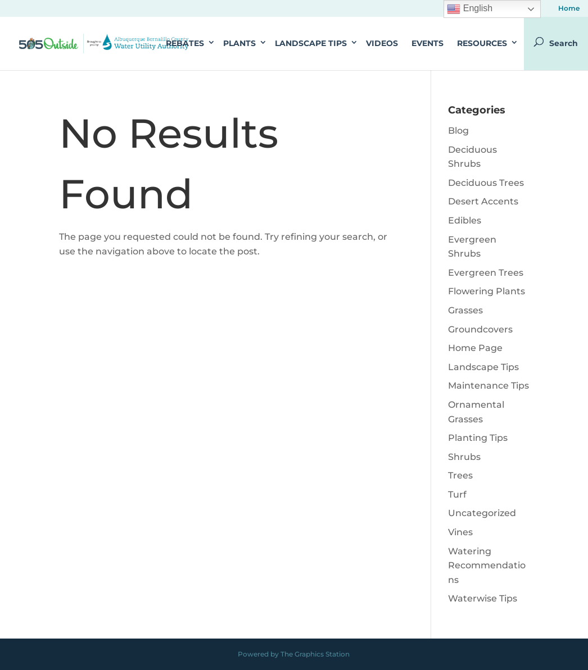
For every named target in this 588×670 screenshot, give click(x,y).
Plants (239, 43)
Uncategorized (482, 513)
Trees (460, 475)
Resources (482, 43)
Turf (457, 494)
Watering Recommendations (487, 565)
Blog (458, 130)
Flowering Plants (486, 291)
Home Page (475, 348)
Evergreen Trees (485, 272)
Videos (382, 43)
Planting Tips (478, 437)
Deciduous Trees (486, 182)
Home (569, 8)
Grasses (465, 310)
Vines (460, 532)
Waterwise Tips (482, 598)
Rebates (185, 43)
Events (427, 43)
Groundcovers (480, 329)
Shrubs (464, 457)
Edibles (464, 220)
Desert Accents (483, 201)
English (469, 9)
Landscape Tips (311, 43)
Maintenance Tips (488, 385)
